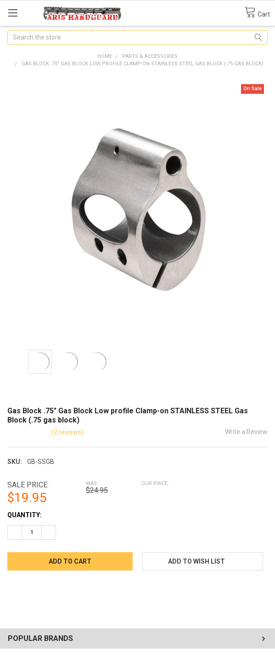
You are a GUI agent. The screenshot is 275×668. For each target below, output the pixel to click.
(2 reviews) (67, 432)
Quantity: (24, 515)
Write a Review (246, 431)
